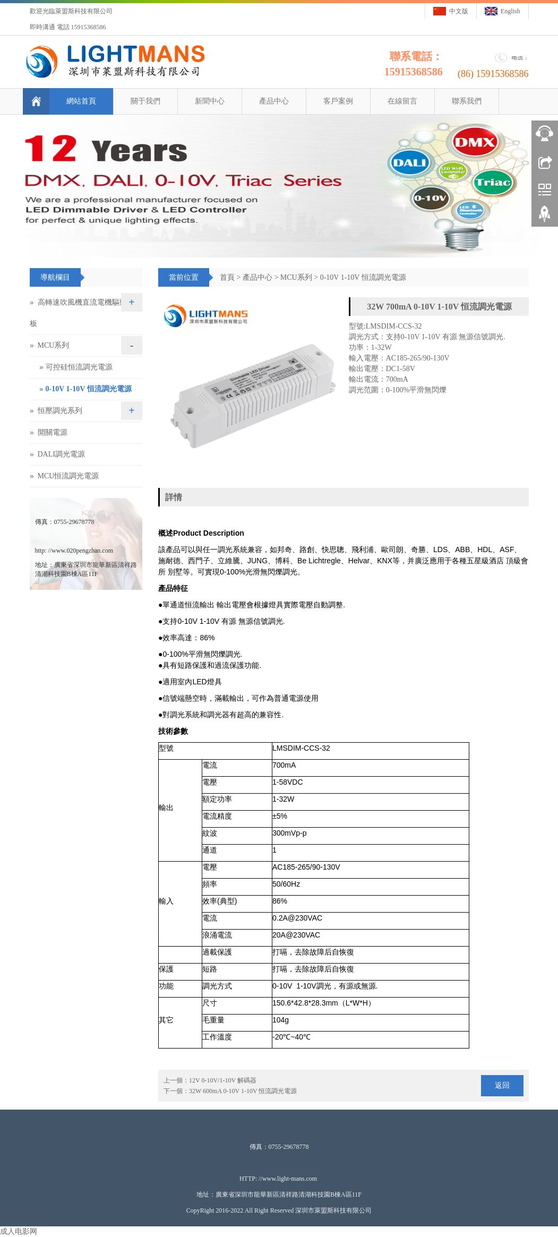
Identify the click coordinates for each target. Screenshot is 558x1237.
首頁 (227, 277)
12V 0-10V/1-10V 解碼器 (222, 1080)
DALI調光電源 (61, 454)
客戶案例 (337, 101)
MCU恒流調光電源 (68, 476)
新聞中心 (209, 101)
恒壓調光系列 (60, 411)
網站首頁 (80, 101)
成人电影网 (18, 1231)
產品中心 (273, 101)
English (510, 11)
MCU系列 (296, 277)
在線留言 (401, 101)
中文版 (458, 11)
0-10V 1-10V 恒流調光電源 (363, 277)
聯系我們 (465, 101)
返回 (502, 1085)
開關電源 (52, 432)
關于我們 (144, 101)
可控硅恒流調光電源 (79, 367)
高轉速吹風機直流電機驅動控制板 (86, 313)
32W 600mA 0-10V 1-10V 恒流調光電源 (243, 1091)
